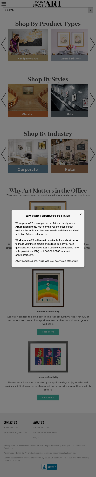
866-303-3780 (52, 251)
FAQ (36, 251)
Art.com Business (41, 216)
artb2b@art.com (24, 254)
